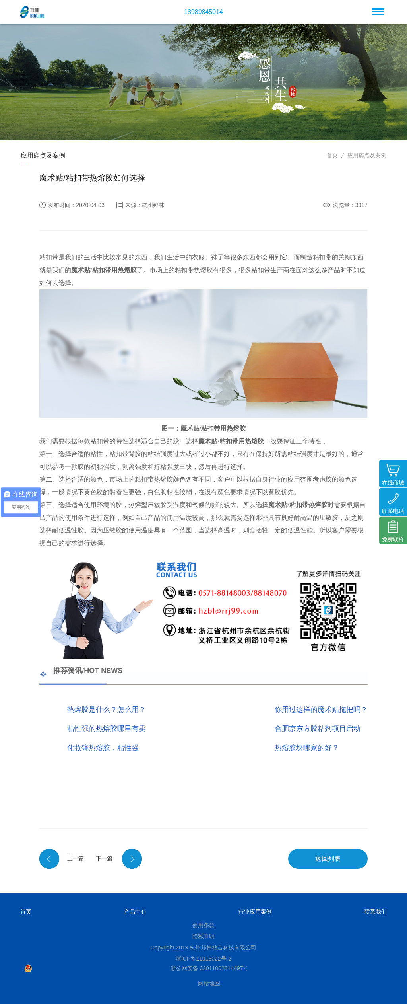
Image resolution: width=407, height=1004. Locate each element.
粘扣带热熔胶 (308, 504)
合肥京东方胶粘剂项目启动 (317, 729)
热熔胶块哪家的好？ (307, 748)
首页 (332, 155)
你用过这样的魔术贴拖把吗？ (321, 710)
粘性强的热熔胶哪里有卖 (106, 729)
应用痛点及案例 (366, 155)
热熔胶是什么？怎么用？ (106, 710)
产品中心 (135, 911)
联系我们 (375, 911)
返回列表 (328, 858)
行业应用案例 (255, 911)
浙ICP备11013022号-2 (203, 958)
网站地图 (209, 983)
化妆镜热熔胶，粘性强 (103, 748)
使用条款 (203, 925)
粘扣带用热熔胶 (114, 270)
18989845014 (203, 12)
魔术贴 (80, 270)
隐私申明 (203, 936)
